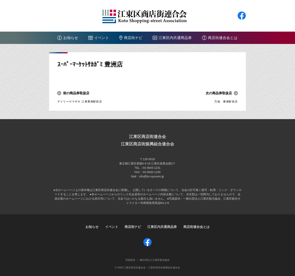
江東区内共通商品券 (175, 38)
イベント (101, 38)
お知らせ (70, 38)
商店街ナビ (133, 38)
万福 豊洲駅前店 (226, 101)
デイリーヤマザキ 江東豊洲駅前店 (79, 101)
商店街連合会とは (222, 38)
